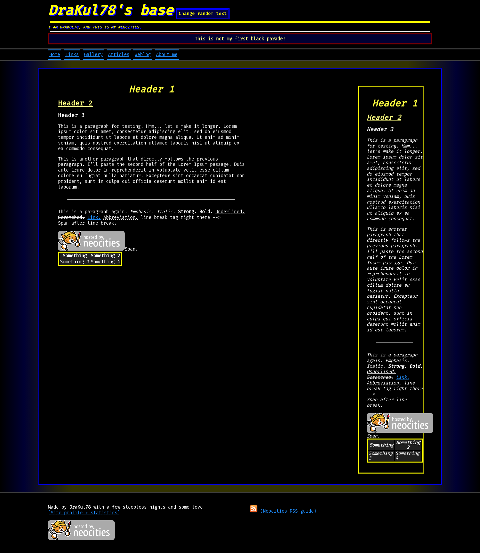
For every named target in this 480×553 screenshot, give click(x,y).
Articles (118, 54)
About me (166, 54)
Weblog (143, 54)
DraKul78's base (110, 10)
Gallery (93, 54)
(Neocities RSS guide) (288, 511)
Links (72, 54)
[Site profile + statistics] (84, 513)
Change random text (203, 13)
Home (54, 54)
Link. (94, 217)
